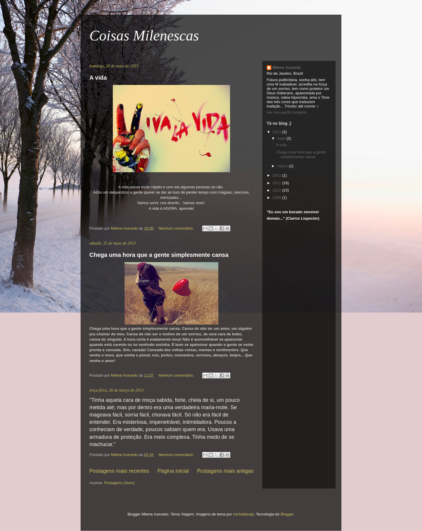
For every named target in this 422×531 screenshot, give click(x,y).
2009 (277, 197)
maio (282, 138)
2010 (277, 190)
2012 (277, 175)
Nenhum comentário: (177, 228)
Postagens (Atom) (119, 483)
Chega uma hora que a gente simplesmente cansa (159, 255)
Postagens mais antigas (225, 471)
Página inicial (173, 471)
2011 (277, 183)
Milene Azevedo (287, 67)
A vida (98, 77)
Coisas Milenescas (144, 35)
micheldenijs (243, 514)
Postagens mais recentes (119, 471)
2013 (277, 132)
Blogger (286, 514)
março (283, 166)
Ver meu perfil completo (287, 112)
